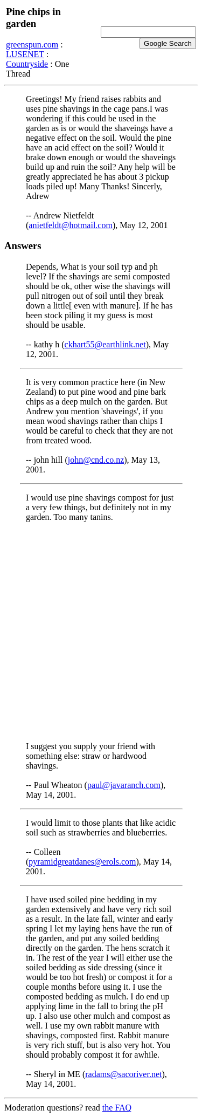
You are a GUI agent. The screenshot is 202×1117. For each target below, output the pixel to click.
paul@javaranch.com (124, 785)
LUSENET (25, 54)
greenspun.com (32, 44)
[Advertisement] (101, 632)
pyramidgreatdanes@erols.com (82, 861)
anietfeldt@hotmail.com (71, 225)
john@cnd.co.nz (96, 459)
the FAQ (116, 1107)
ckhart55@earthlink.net (105, 344)
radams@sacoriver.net (123, 1074)
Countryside (27, 63)
